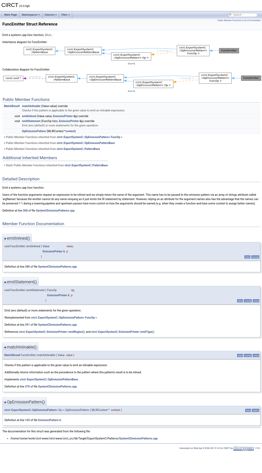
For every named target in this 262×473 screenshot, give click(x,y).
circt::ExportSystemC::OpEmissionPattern (30, 410)
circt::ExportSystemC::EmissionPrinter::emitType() (122, 331)
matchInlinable (31, 106)
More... (49, 35)
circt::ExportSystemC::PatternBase (78, 148)
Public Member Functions (229, 20)
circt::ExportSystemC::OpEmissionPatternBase (86, 143)
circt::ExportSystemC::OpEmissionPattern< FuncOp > (89, 137)
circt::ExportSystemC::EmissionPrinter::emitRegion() (52, 331)
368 (25, 210)
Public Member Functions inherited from (62, 137)
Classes (51, 14)
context (70, 131)
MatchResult (12, 106)
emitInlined (29, 116)
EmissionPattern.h (49, 420)
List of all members (252, 20)
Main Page (10, 14)
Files (65, 14)
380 (27, 266)
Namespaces (31, 14)
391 (27, 324)
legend (131, 63)
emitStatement (31, 121)
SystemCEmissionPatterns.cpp (55, 210)
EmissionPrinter (63, 116)
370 (27, 386)
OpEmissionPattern (34, 131)
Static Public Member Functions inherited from (55, 165)
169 (27, 420)
